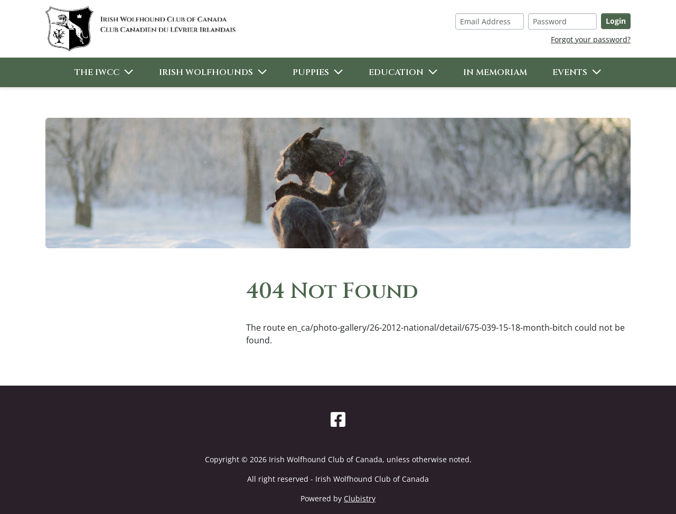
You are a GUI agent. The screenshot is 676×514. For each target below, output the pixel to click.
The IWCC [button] (96, 72)
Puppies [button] (311, 72)
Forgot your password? (591, 39)
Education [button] (396, 72)
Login (616, 21)
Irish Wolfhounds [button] (206, 72)
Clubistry (359, 498)
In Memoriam (495, 72)
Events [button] (569, 72)
